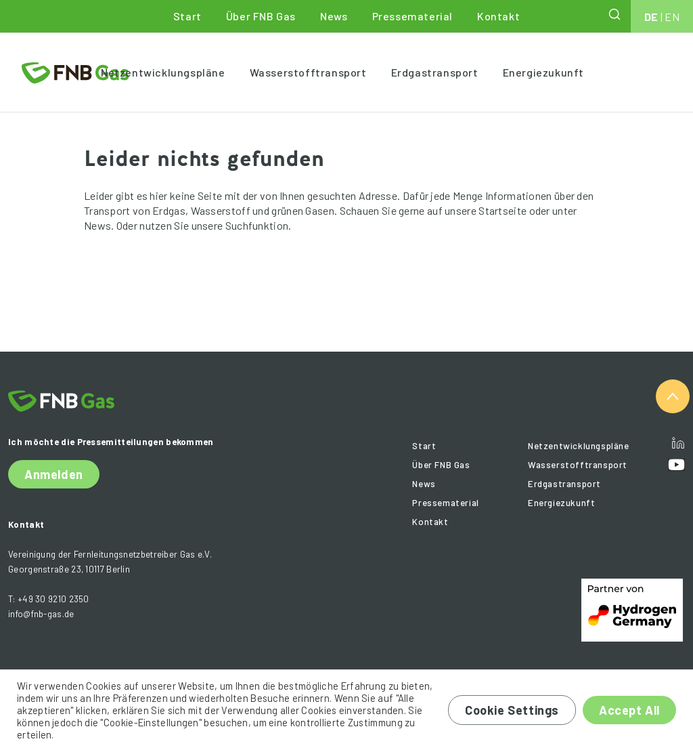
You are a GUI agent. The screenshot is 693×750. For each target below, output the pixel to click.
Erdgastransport (434, 72)
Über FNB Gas (261, 15)
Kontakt (498, 15)
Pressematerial (412, 15)
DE (651, 16)
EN (672, 16)
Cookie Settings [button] (512, 710)
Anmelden (53, 474)
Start (187, 15)
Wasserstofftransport (308, 72)
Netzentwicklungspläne (163, 72)
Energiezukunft (543, 72)
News (333, 15)
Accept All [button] (629, 710)
